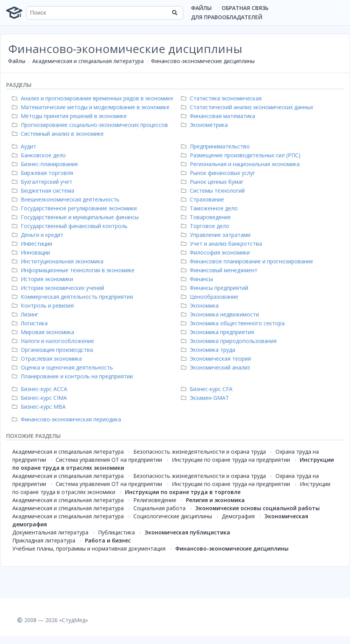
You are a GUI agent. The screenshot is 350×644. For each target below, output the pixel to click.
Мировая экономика (44, 332)
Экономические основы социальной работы (257, 508)
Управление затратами (216, 234)
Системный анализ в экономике (59, 133)
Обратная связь (245, 8)
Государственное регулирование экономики (75, 208)
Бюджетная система (44, 190)
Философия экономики (216, 252)
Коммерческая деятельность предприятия (73, 296)
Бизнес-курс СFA (207, 389)
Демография (238, 516)
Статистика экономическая (222, 98)
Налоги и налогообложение (54, 340)
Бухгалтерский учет (43, 181)
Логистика (31, 323)
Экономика (201, 305)
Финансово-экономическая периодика (67, 419)
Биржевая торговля (43, 172)
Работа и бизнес (108, 540)
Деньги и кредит (38, 234)
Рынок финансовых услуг (219, 172)
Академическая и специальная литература (88, 61)
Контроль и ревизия (44, 305)
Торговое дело (206, 226)
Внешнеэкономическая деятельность (66, 199)
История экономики (43, 279)
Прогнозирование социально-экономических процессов (91, 124)
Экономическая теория (217, 358)
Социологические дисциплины (172, 516)
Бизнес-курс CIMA (40, 397)
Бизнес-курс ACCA (40, 389)
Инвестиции (33, 243)
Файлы (201, 8)
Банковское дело (40, 155)
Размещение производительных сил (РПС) (241, 155)
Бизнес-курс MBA (40, 406)
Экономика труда (209, 349)
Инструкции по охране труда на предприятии (231, 459)
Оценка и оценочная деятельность (63, 367)
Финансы (198, 279)
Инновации (32, 252)
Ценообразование (210, 296)
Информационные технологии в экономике (74, 270)
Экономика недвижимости (221, 314)
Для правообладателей (226, 17)
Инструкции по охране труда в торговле (183, 492)
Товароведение (207, 217)
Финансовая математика (219, 116)
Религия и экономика (215, 500)
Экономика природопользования (230, 340)
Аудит (25, 146)
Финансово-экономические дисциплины (203, 61)
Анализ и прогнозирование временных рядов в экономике (93, 98)
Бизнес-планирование (46, 164)
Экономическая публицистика (187, 532)
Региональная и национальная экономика (241, 164)
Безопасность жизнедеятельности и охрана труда (199, 451)
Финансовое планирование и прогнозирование (248, 261)
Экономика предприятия (218, 332)
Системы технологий (214, 190)
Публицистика (116, 532)
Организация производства (53, 349)
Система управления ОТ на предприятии (109, 459)
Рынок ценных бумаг (213, 181)
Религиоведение (154, 500)
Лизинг (26, 314)
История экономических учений (59, 287)
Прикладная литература (43, 540)
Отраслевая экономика (48, 358)
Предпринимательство (216, 146)
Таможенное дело (210, 208)
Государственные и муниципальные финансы (76, 217)
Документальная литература (50, 532)
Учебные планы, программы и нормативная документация (89, 548)
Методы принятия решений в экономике (70, 116)
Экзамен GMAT (206, 397)
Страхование (203, 199)
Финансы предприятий (215, 287)
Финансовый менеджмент (220, 270)
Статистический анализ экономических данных (248, 107)
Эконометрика (205, 124)
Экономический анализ (216, 367)
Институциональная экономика (58, 261)
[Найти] (174, 12)
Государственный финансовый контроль (71, 226)
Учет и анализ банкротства (222, 243)
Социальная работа (159, 508)
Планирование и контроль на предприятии (73, 376)
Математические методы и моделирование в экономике (91, 107)
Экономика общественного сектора (234, 323)
